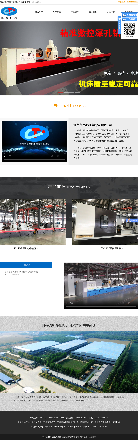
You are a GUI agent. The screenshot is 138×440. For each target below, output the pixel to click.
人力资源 (111, 12)
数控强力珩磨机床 (102, 422)
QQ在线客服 (132, 15)
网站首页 (39, 12)
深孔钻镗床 (36, 2)
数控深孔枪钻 (49, 422)
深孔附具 (116, 422)
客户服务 (93, 12)
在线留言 (132, 19)
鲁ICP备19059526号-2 (55, 427)
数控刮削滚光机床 (85, 422)
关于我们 (57, 12)
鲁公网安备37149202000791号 (93, 427)
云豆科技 (92, 437)
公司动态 (25, 265)
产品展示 (75, 12)
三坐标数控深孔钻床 (66, 422)
